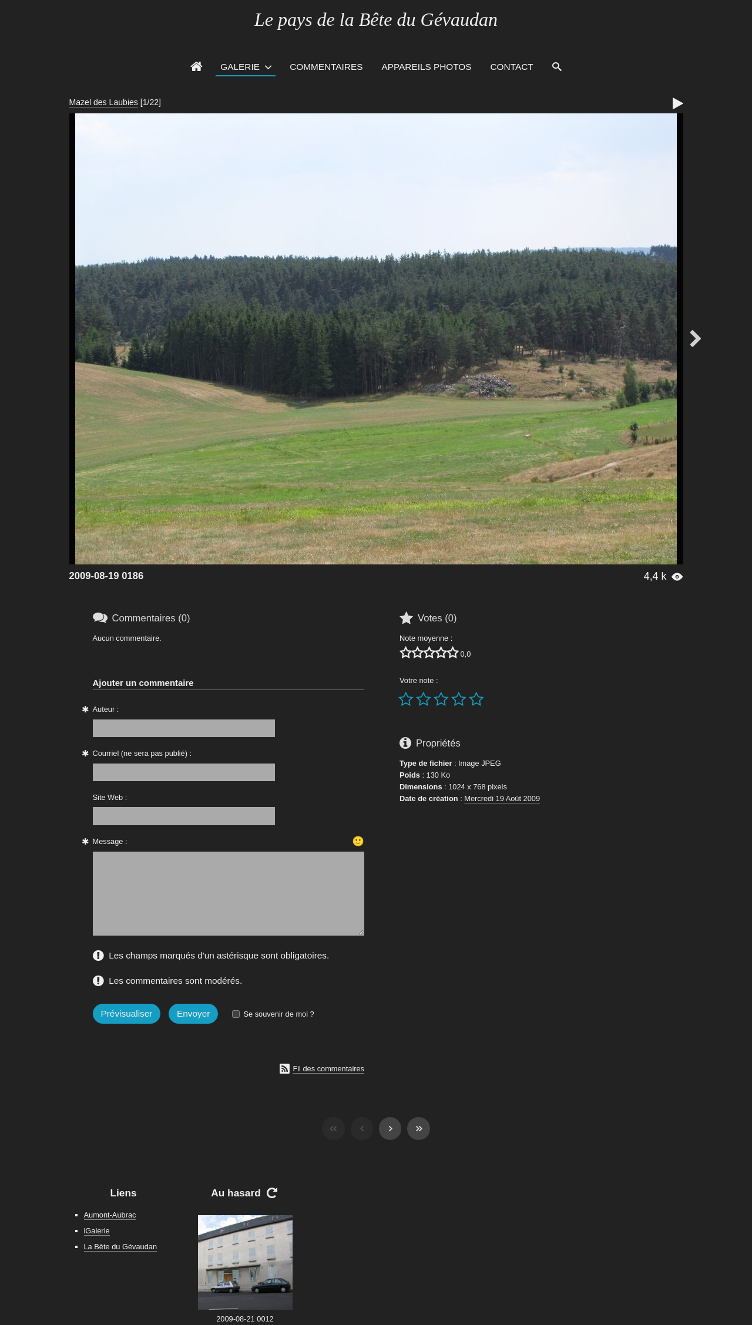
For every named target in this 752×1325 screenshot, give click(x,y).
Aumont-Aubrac (110, 1214)
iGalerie (97, 1230)
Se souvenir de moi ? (278, 1014)
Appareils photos (426, 67)
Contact (512, 67)
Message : (110, 841)
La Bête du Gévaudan (120, 1246)
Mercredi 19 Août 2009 (502, 798)
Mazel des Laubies (103, 102)
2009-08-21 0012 (244, 1318)
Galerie (240, 67)
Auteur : (106, 709)
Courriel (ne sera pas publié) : (142, 753)
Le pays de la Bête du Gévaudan (376, 19)
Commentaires (326, 67)
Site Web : (110, 797)
